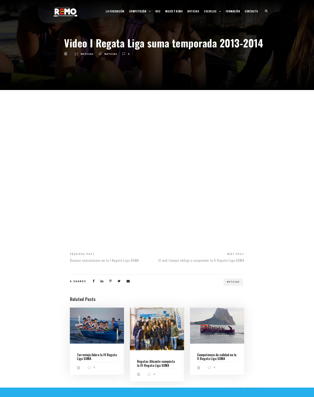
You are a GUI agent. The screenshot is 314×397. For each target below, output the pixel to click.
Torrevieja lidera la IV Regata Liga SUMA (97, 356)
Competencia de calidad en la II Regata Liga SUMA (216, 356)
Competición (137, 11)
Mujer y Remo (174, 11)
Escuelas (210, 11)
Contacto (251, 11)
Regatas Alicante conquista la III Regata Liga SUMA (156, 363)
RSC (158, 11)
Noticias (193, 11)
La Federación (115, 11)
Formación (233, 11)
